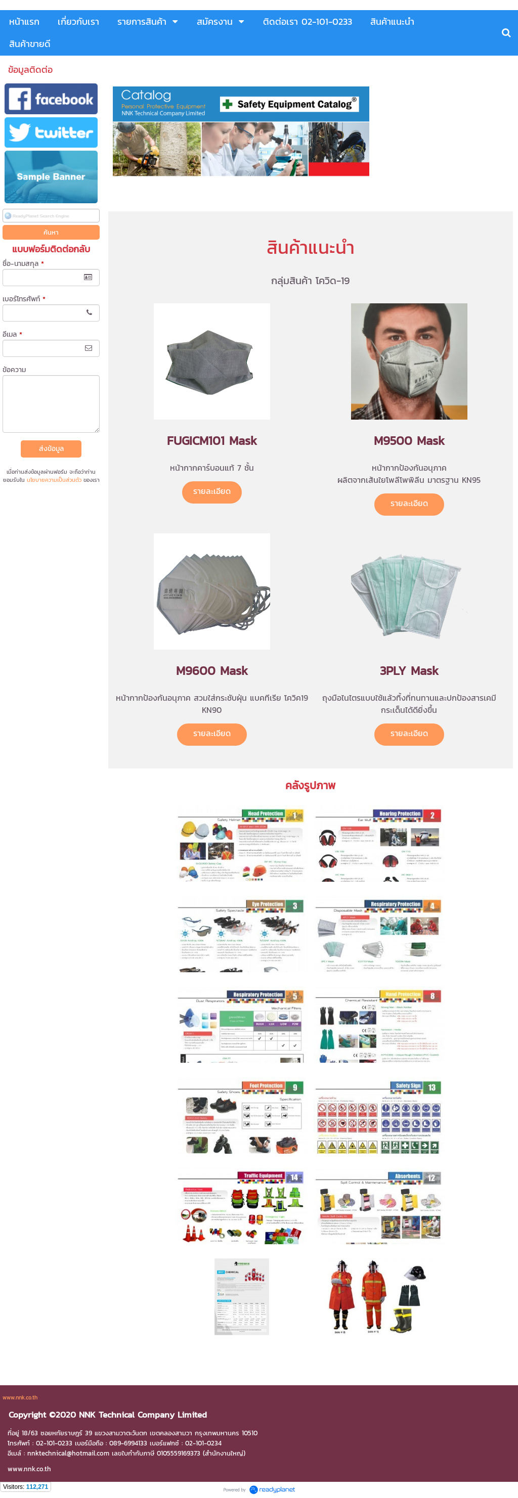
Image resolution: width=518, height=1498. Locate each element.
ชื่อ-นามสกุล (23, 263)
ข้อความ (14, 370)
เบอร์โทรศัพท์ (24, 299)
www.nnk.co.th (20, 1397)
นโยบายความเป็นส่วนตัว (54, 480)
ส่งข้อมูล (51, 448)
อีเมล (12, 334)
